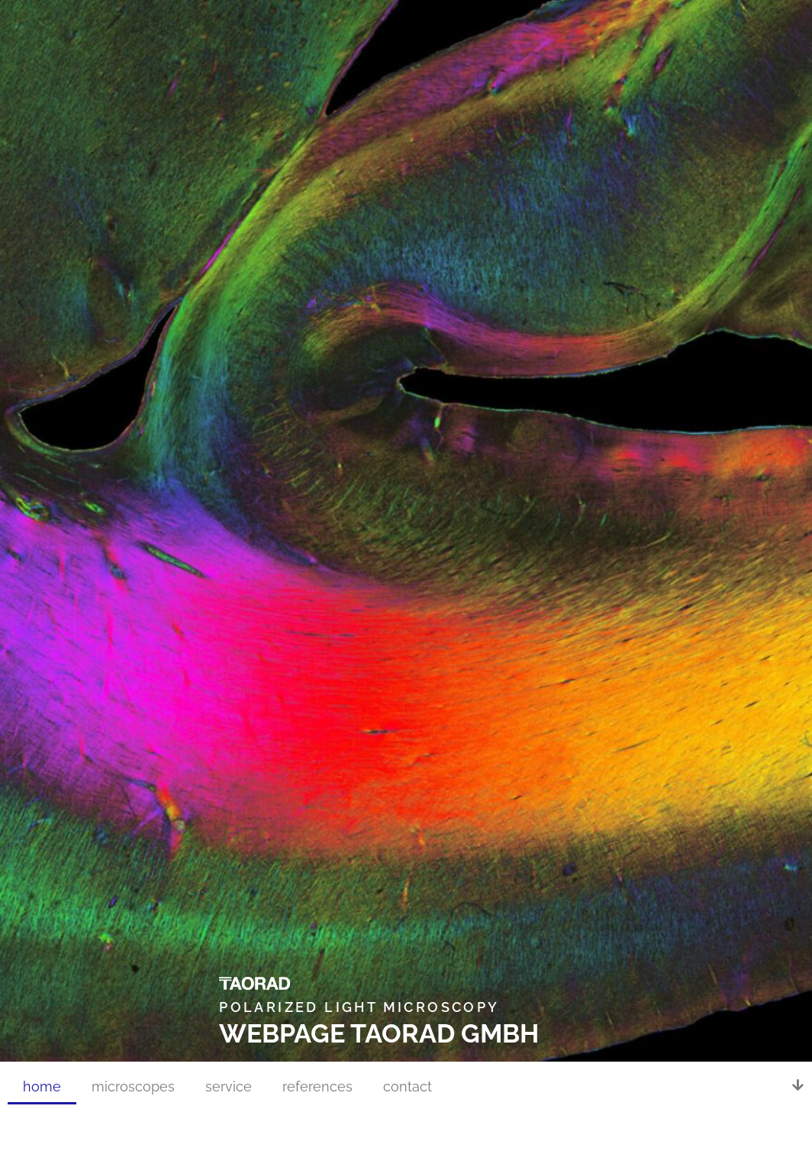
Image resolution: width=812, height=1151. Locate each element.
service (228, 1086)
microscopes (133, 1086)
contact (407, 1086)
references (317, 1086)
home (42, 1086)
